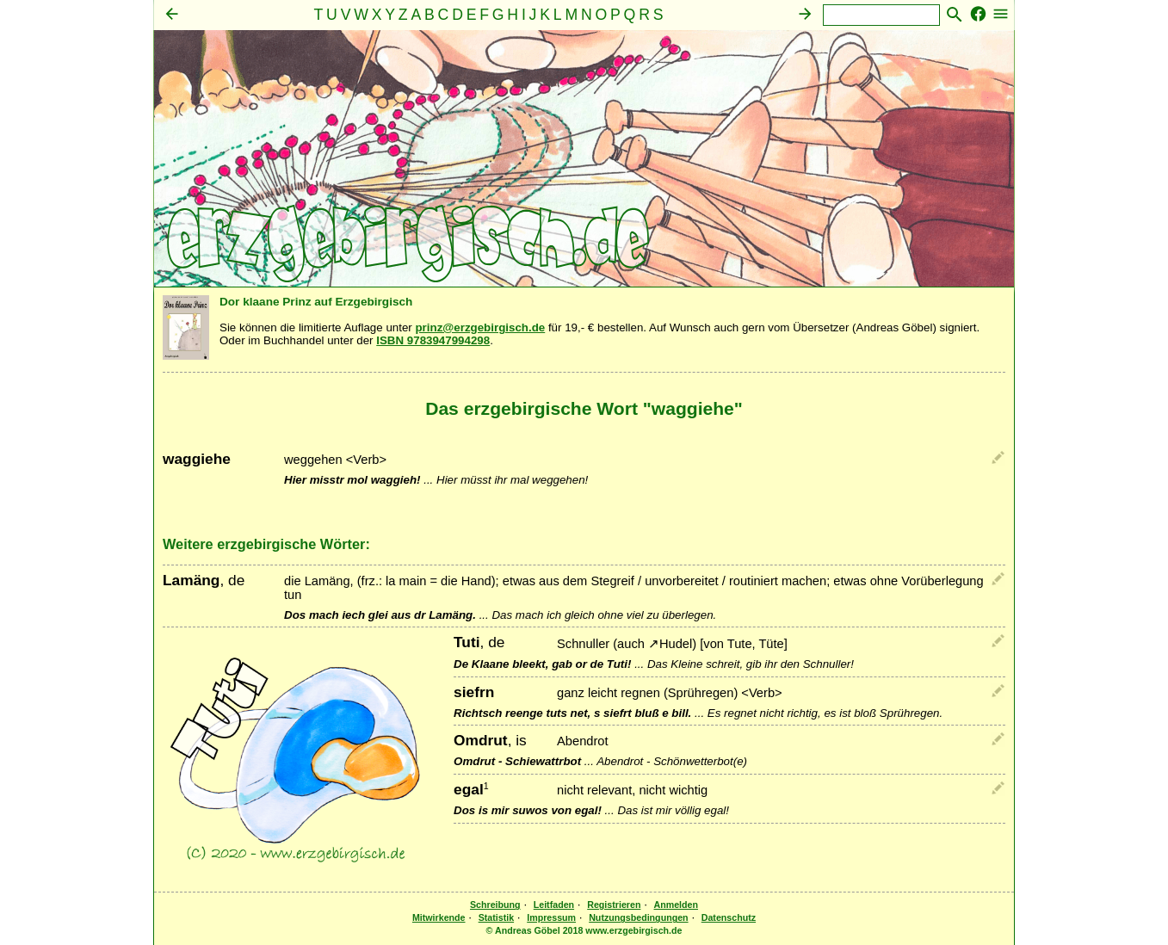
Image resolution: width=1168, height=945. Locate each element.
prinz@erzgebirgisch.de (480, 327)
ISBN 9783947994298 (433, 340)
